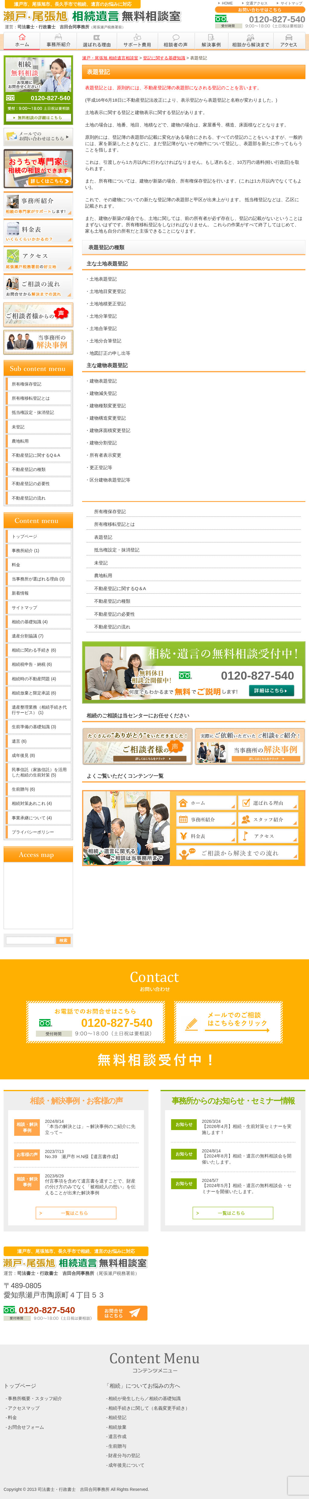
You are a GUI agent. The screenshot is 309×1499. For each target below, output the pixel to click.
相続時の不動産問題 (34, 678)
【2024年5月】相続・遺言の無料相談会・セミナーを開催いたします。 (246, 1188)
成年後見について (126, 1465)
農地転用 (103, 575)
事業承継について (32, 817)
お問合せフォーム (26, 1427)
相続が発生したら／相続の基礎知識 (144, 1398)
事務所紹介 (25, 550)
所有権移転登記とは (114, 524)
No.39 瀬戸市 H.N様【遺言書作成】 (82, 1156)
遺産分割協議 (27, 636)
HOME (227, 3)
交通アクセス (257, 3)
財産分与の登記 (124, 1455)
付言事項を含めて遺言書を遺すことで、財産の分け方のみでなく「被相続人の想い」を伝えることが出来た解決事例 (90, 1186)
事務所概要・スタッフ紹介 (35, 1398)
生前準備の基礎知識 (34, 726)
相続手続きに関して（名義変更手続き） (149, 1408)
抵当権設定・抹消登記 (116, 549)
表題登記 (103, 537)
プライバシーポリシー (33, 832)
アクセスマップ (24, 1408)
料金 (16, 564)
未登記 (101, 562)
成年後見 (23, 755)
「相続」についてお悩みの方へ (142, 1386)
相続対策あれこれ (32, 803)
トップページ (24, 536)
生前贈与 (23, 789)
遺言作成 (117, 1436)
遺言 (19, 741)
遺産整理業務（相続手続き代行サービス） (39, 710)
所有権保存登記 (110, 511)
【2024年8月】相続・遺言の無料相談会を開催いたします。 (246, 1158)
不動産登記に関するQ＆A (120, 588)
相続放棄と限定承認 (34, 693)
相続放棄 (117, 1427)
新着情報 (20, 593)
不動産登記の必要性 (114, 614)
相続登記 (117, 1417)
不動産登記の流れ (112, 626)
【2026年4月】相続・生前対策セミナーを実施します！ (246, 1129)
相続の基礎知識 (30, 621)
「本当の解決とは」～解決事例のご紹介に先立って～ (90, 1129)
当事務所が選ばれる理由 (38, 578)
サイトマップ (291, 3)
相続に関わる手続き (34, 650)
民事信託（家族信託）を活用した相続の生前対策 (39, 772)
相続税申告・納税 (32, 664)
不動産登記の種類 (112, 601)
